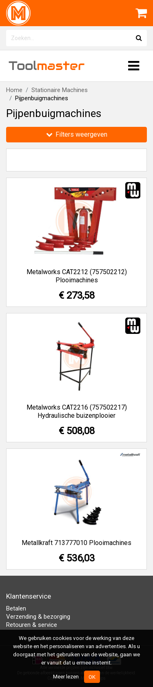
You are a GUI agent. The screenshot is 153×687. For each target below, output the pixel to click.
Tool (46, 66)
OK (92, 676)
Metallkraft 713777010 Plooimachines (76, 543)
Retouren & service (31, 624)
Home (14, 90)
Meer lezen (66, 676)
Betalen (16, 608)
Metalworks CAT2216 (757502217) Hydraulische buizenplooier (77, 411)
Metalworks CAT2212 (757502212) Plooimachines (77, 276)
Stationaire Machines (59, 90)
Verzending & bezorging (38, 616)
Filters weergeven (76, 134)
